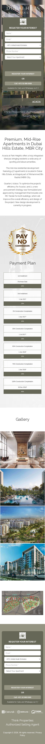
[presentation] (22, 65)
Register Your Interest (23, 74)
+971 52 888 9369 (25, 83)
